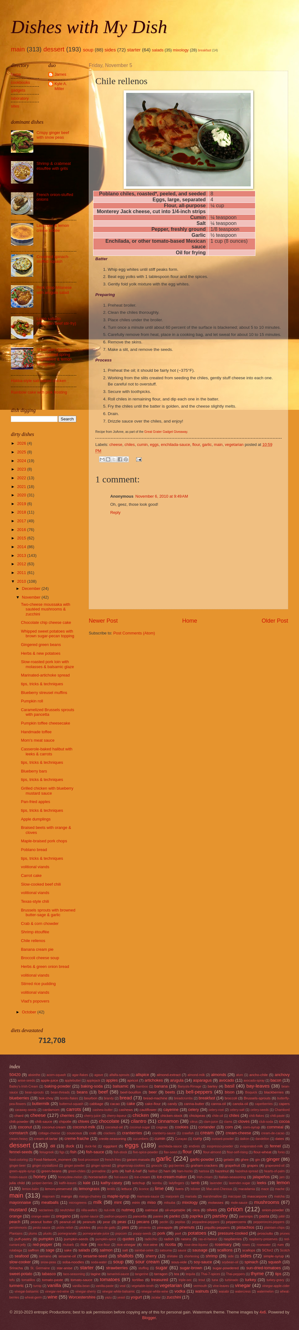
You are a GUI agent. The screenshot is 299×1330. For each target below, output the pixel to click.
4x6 (262, 1312)
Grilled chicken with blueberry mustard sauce (47, 790)
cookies (181, 1127)
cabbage (96, 1104)
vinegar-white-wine (154, 1291)
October (29, 1012)
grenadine (99, 1171)
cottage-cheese (49, 1133)
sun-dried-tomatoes (263, 1267)
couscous (74, 1133)
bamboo (142, 1086)
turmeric (16, 1285)
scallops (248, 1250)
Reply (115, 512)
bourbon (90, 1098)
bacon (275, 1080)
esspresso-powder (220, 1146)
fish (73, 1152)
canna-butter (194, 1104)
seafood (22, 1256)
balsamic (121, 1086)
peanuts (89, 1222)
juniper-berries (42, 1183)
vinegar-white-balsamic (118, 1291)
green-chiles (77, 1171)
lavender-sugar (239, 1183)
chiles (130, 444)
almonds (218, 1074)
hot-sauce (121, 1177)
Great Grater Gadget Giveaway (165, 431)
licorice (144, 1189)
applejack (93, 1080)
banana (161, 1086)
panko (174, 1216)
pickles (84, 1227)
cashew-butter (103, 1110)
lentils (111, 1189)
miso (151, 1202)
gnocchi (156, 1165)
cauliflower (148, 1110)
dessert (53, 49)
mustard (18, 1209)
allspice (142, 1074)
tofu (12, 1280)
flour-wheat (262, 1152)
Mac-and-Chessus (219, 1189)
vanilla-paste (105, 1286)
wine (53, 1296)
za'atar (156, 1297)
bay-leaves (258, 1085)
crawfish (188, 1133)
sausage (200, 1250)
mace (265, 1189)
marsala (191, 1196)
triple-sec (185, 1280)
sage (50, 1250)
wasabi (224, 1291)
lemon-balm (30, 1189)
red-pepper (42, 1244)
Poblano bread (34, 849)
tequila (190, 1274)
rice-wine (150, 1244)
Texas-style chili (35, 901)
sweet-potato (20, 1273)
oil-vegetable (175, 1210)
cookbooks (20, 82)
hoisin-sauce (18, 1177)
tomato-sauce (82, 1280)
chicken (141, 1115)
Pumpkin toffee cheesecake (45, 723)
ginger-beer (17, 1165)
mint (117, 1202)
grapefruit (232, 1165)
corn (229, 1127)
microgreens (78, 1202)
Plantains (15, 1233)
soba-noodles (73, 1262)
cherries (67, 1115)
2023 (22, 469)
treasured (159, 1279)
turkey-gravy (275, 1280)
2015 (22, 538)
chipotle (65, 1121)
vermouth (200, 1286)
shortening (191, 1256)
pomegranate (67, 1233)
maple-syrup (118, 1196)
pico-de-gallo (106, 1227)
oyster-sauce (89, 1216)
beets (170, 1092)
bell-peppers (199, 1091)
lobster (195, 1189)
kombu (157, 1183)
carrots (73, 1109)
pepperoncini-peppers (269, 1222)
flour (196, 444)
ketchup (138, 1183)
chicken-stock (171, 1115)
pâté (281, 1216)
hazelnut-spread (246, 1171)
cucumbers (141, 1139)
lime (159, 1188)
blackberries (273, 1092)
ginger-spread (101, 1165)
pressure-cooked (233, 1233)
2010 (22, 581)
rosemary (223, 1244)
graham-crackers (204, 1165)
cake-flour (153, 1104)
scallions (224, 1250)
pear (106, 1222)
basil (230, 1085)
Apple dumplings (35, 819)
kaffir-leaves (67, 1183)
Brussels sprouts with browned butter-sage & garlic (48, 912)
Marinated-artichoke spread (45, 675)
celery (193, 1109)
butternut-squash (71, 1104)
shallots (125, 1255)
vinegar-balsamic (27, 1291)
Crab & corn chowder (40, 923)
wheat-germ (33, 1297)
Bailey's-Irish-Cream (23, 1086)
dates (279, 1139)
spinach (251, 1262)
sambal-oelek (144, 1250)
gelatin (229, 1159)
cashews (126, 1110)
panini (158, 1216)
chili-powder (19, 1121)
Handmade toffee (36, 732)
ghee (245, 1159)
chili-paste (277, 1115)
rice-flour (103, 1244)
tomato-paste (52, 1280)
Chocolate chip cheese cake (46, 622)
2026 (22, 443)
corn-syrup (251, 1127)
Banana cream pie (37, 949)
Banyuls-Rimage (190, 1086)
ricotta (170, 1244)
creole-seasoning (112, 1139)
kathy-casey (111, 1182)
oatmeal (151, 1210)
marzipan (234, 1196)
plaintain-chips (274, 1227)
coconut (25, 1127)
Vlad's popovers (35, 1001)
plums (33, 1233)
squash (274, 1262)
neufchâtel (67, 1210)
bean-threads (60, 1092)
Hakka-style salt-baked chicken (38, 380)
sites (15, 106)
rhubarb (68, 1244)
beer (153, 1092)
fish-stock (120, 1152)
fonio (281, 1152)
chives (83, 1121)
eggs (154, 444)
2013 (22, 555)
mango (66, 1196)
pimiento (145, 1227)
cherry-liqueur (116, 1115)
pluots (47, 1233)
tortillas (138, 1280)
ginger (273, 1159)
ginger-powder (74, 1165)
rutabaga (15, 1250)
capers (284, 1104)
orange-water (40, 1216)
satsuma (166, 1250)
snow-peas (48, 1262)
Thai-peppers (235, 1274)
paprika (196, 1216)
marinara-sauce (148, 1196)
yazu (108, 1297)
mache (280, 1189)
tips (278, 1273)
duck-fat (90, 1146)
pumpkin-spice (105, 1239)
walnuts (202, 1291)
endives (194, 1146)
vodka (179, 1291)
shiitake (172, 1256)
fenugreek (47, 1152)
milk (97, 1202)
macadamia (246, 1189)
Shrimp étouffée (35, 932)
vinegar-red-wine (57, 1291)
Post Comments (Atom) (134, 633)
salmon (106, 1250)
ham (167, 1171)
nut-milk (109, 1210)
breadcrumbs (183, 1098)
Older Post (275, 621)
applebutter (73, 1080)
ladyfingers (176, 1183)
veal (123, 1286)
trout (201, 1280)
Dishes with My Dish (89, 27)
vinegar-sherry (85, 1291)
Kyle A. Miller (61, 86)
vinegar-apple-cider (276, 1286)
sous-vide (179, 1262)
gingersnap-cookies (131, 1165)
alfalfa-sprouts (119, 1075)
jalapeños (261, 1177)
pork (161, 1233)
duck (70, 1146)
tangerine (141, 1274)
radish (169, 1239)
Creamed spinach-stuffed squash (52, 259)
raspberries (233, 1239)
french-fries (113, 1159)
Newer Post (103, 621)
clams (228, 1121)
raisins (186, 1239)
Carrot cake (31, 875)
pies (125, 1227)
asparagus (202, 1080)
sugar (161, 1267)
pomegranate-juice (96, 1233)
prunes (284, 1233)
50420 (15, 1074)
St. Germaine (40, 1268)
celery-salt (237, 1110)
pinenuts (187, 1227)
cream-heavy (18, 1139)
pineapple (165, 1227)
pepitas (180, 1222)
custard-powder (223, 1139)
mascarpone (257, 1196)
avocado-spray (254, 1080)
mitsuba (169, 1202)
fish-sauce (95, 1152)
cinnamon (168, 1121)
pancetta (139, 1216)
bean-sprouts (34, 1092)
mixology (181, 50)
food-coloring (18, 1159)
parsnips (246, 1216)
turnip (37, 1286)
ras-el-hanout (207, 1239)
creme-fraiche (76, 1138)
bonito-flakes (69, 1098)
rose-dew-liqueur (196, 1244)
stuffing (143, 1268)
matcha (279, 1196)
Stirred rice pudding (38, 983)
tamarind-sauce (118, 1274)
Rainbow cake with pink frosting (39, 392)
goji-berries (176, 1165)
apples (112, 1080)
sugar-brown (191, 1267)
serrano (45, 1256)
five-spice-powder (145, 1152)
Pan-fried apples (35, 801)
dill (52, 1146)
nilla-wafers (89, 1210)
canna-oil (218, 1104)
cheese (115, 444)
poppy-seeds (142, 1233)
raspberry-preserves (263, 1239)
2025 (22, 452)
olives (212, 1210)
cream (207, 1132)
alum (239, 1075)
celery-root (216, 1110)
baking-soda (92, 1086)
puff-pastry (23, 1239)
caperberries (264, 1104)
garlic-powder (202, 1159)
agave (98, 1075)
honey (39, 1176)
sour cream (147, 1261)
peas (121, 1221)
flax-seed (170, 1152)
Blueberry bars (34, 771)
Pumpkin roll (32, 701)
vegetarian (234, 444)
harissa (204, 1171)
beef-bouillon (130, 1092)
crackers (109, 1133)
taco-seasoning (74, 1274)
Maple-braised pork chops (44, 841)
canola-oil (240, 1104)
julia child (17, 1183)
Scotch (285, 1250)
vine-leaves (221, 1286)
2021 (22, 486)
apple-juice (49, 1080)
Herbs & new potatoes (40, 653)
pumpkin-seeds (76, 1239)
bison (230, 1092)
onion (235, 1209)
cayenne (170, 1109)
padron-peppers (115, 1216)
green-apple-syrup (22, 1171)
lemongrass (89, 1188)
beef (103, 1091)
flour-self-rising (237, 1152)
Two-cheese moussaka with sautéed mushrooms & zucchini (45, 609)
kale (87, 1182)
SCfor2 (267, 1250)
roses (246, 1244)
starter (134, 49)
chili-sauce (43, 1121)
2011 (22, 572)
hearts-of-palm (274, 1171)
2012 (22, 564)
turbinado (231, 1280)
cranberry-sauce (163, 1133)
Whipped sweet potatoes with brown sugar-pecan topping (47, 633)
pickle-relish (64, 1227)
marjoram (172, 1196)
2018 (22, 512)
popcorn (121, 1233)
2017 (22, 521)
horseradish (97, 1177)
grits (115, 1171)
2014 (22, 546)
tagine (96, 1274)
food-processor (88, 1159)
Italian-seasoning (232, 1177)
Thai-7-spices (210, 1274)
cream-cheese (238, 1133)
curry (197, 1138)
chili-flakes (256, 1115)
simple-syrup (273, 1256)
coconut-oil (114, 1127)
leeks (261, 1182)
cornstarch (18, 1133)
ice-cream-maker (172, 1177)
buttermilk (41, 1103)
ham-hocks (185, 1171)
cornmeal (275, 1127)
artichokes (154, 1080)
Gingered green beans (41, 644)
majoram (48, 1196)
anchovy (282, 1074)
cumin (142, 444)
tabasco (49, 1273)
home (16, 74)
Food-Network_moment (52, 1159)
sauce (182, 1250)
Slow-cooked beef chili (41, 884)
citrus (194, 1121)
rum (281, 1244)
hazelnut (222, 1171)
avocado (226, 1080)
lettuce (126, 1189)
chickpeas (197, 1115)
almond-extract (169, 1075)
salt (125, 1250)
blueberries (19, 1098)
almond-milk (196, 1075)
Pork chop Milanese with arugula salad (54, 289)
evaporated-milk (251, 1146)
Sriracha (16, 1268)
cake (130, 1103)
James (60, 74)
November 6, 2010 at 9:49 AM (161, 496)
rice (84, 1244)
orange (15, 1216)
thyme (257, 1273)
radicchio (151, 1239)
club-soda (266, 1121)
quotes (128, 1239)
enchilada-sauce (175, 444)
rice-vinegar (126, 1244)
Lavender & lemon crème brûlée (52, 227)
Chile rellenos (33, 940)
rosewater (264, 1244)
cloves (244, 1121)
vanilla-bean (81, 1286)
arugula (176, 1080)
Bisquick (251, 1092)
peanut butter (41, 1222)
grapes (252, 1165)
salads (158, 50)
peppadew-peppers (205, 1222)
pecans (143, 1221)
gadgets (18, 90)
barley (213, 1086)
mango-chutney (90, 1196)
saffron (33, 1250)
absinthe (34, 1075)
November (31, 597)
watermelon (265, 1291)
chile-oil (217, 1115)
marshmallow (212, 1196)
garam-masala (138, 1159)
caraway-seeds (25, 1110)
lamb (195, 1182)
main (18, 49)
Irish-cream (205, 1177)
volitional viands (35, 866)
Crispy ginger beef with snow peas (52, 135)
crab (92, 1133)
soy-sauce (203, 1262)
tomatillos (28, 1280)
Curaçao (181, 1139)
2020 (22, 495)
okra (196, 1210)
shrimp (212, 1256)
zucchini (174, 1297)
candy (172, 1104)
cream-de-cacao (272, 1133)
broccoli (231, 1098)
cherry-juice (92, 1115)
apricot (132, 1080)
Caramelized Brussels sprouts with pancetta (47, 712)
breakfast (204, 50)
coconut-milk (84, 1127)
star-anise (65, 1268)
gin (257, 1159)
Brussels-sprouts (257, 1098)
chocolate (109, 1121)
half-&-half (133, 1171)
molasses (215, 1202)
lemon (283, 1182)
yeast (121, 1297)
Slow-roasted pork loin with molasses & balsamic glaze (47, 664)
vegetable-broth (142, 1286)
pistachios (245, 1227)
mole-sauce (239, 1202)
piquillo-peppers (217, 1227)
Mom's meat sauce (38, 740)
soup (88, 49)
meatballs (50, 1202)
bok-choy (46, 1098)
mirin (136, 1202)
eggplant (110, 1146)
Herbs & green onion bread (45, 966)
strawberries (117, 1267)
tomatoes (110, 1279)
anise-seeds (26, 1080)
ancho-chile (258, 1075)
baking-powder (58, 1086)
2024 (22, 460)
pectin (164, 1222)
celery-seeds (259, 1110)
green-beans (51, 1171)
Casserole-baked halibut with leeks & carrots (46, 751)
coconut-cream (54, 1127)
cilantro (138, 1121)
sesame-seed (95, 1256)
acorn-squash (56, 1075)
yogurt (136, 1297)
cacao (115, 1104)
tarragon (161, 1274)
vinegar (243, 1285)
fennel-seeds (20, 1152)
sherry (151, 1256)
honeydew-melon (70, 1177)
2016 (22, 529)
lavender (216, 1183)
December (31, 588)
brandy (109, 1098)
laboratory (20, 98)
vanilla (54, 1285)
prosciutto (265, 1233)
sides (110, 49)
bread (126, 1097)
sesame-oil (67, 1256)
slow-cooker (20, 1262)
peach (14, 1221)
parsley (220, 1215)
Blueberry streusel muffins (44, 692)
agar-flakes (80, 1075)
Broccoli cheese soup (40, 957)
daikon (244, 1139)
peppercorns (236, 1222)
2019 (22, 503)
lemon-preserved (58, 1189)
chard (18, 1115)
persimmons (18, 1227)
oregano (63, 1216)
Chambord (282, 1110)
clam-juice (211, 1121)
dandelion (262, 1139)
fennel (275, 1146)
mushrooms (266, 1202)
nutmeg (128, 1210)
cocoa (284, 1121)
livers (179, 1189)
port (178, 1233)
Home (189, 621)
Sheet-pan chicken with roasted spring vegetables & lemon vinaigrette (54, 356)
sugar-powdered (226, 1268)
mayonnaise (20, 1202)
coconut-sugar (140, 1127)
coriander (206, 1127)
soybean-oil (230, 1262)
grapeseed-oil (274, 1165)
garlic (207, 444)
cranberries (132, 1133)
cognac (162, 1127)
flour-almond (212, 1152)
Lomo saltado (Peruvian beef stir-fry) (56, 321)
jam (282, 1177)
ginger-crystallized (45, 1165)
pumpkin (46, 1239)
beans (82, 1092)
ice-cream (142, 1177)
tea (176, 1274)
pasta (264, 1216)
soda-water (99, 1262)
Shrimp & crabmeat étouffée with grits (53, 165)
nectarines (46, 1210)
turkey (250, 1279)
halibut (153, 1171)
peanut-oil (67, 1222)
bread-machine (155, 1098)
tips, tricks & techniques (42, 684)
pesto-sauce (41, 1227)
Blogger (149, 1317)
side (231, 1256)
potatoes (197, 1233)
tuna (215, 1280)
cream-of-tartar (46, 1139)
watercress (243, 1291)
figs (61, 1152)
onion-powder (273, 1210)
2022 (22, 478)
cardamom (51, 1110)
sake (68, 1250)
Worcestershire (82, 1297)
